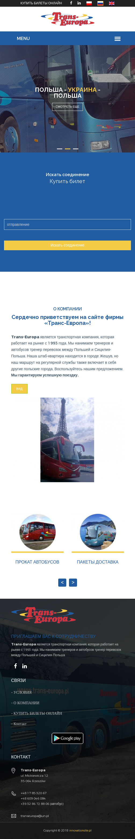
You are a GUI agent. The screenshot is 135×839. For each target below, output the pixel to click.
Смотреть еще (67, 107)
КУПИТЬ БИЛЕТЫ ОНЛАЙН (41, 3)
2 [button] (67, 148)
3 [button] (75, 148)
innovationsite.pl (80, 831)
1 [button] (59, 148)
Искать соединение (68, 245)
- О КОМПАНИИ (25, 703)
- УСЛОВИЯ (21, 692)
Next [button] (67, 583)
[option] (67, 98)
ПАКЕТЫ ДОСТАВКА (98, 562)
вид (19, 388)
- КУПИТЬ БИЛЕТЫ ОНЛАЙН (36, 713)
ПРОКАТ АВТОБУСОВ (37, 562)
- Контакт (19, 724)
